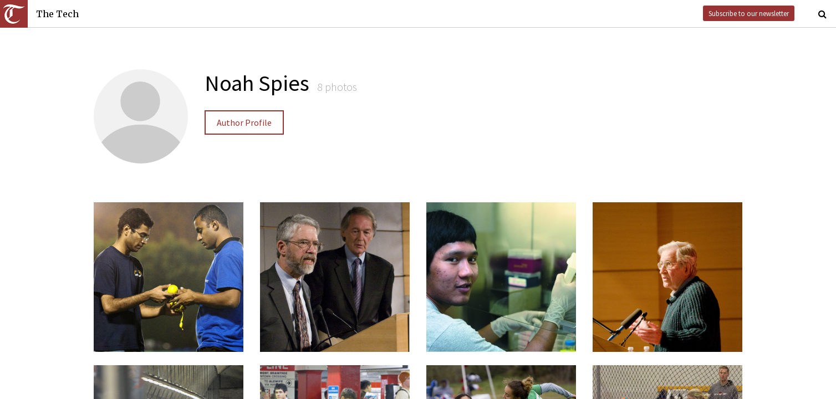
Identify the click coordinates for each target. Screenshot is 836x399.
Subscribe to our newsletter (748, 13)
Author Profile (244, 122)
